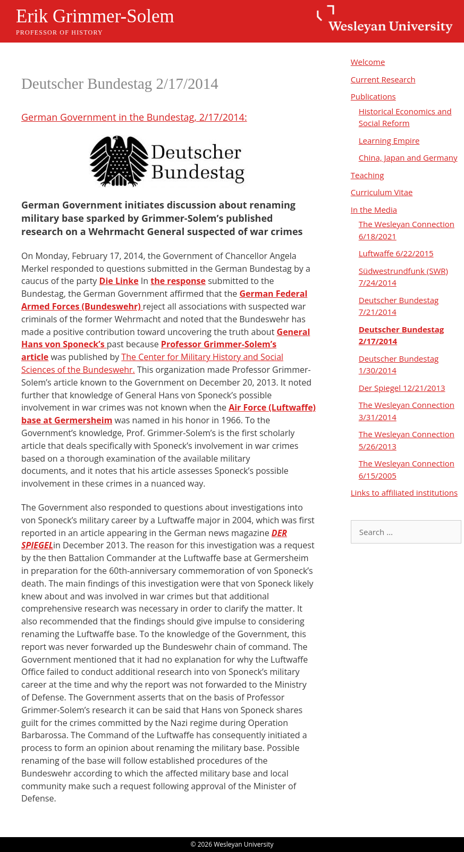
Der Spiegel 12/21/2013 (402, 387)
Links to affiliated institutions (404, 492)
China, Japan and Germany (408, 157)
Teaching (367, 175)
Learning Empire (389, 140)
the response (178, 281)
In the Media (374, 209)
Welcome (368, 61)
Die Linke (119, 281)
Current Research (383, 79)
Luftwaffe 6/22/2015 (396, 253)
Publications (373, 96)
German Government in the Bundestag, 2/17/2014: (134, 117)
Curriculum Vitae (382, 192)
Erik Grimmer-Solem (95, 16)
